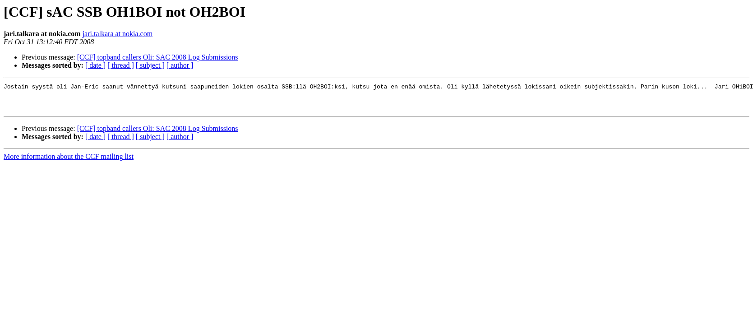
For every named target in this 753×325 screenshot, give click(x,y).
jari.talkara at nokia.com (117, 33)
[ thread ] (120, 65)
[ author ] (180, 65)
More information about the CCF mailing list (69, 162)
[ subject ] (150, 65)
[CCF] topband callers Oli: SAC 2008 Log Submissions (157, 57)
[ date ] (95, 65)
